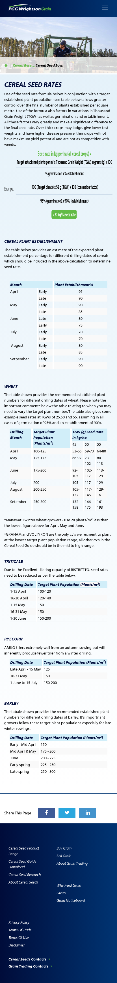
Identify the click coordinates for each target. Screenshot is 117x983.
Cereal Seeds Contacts (29, 959)
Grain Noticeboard (71, 900)
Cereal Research (24, 65)
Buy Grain (64, 848)
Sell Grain (64, 855)
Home (6, 65)
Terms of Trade (19, 929)
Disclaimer (16, 945)
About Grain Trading (72, 863)
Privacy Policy (18, 922)
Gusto (61, 892)
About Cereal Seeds (23, 882)
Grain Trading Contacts (30, 966)
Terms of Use (18, 937)
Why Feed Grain (69, 885)
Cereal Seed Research (24, 874)
